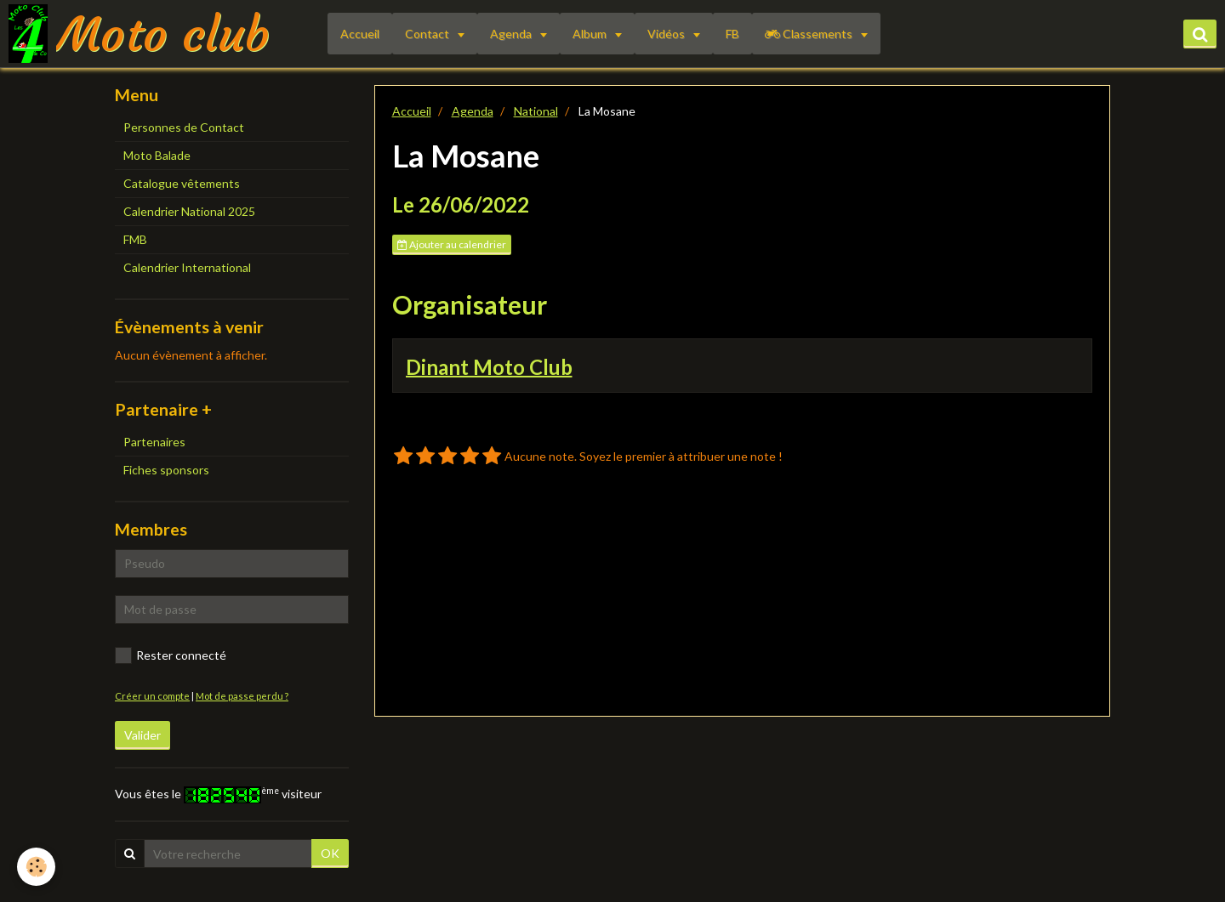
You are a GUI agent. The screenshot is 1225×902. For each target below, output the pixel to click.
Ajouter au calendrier (451, 244)
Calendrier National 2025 (189, 211)
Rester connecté (170, 655)
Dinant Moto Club (489, 366)
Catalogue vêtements (181, 183)
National (536, 111)
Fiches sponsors (166, 469)
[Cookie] (36, 867)
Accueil (359, 33)
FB (732, 33)
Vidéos (667, 33)
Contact (428, 33)
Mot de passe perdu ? (242, 695)
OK (330, 853)
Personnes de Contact (183, 127)
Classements (810, 33)
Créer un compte (152, 695)
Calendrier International (187, 267)
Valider (142, 735)
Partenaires (154, 441)
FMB (135, 239)
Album (591, 33)
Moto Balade (157, 155)
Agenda (512, 33)
